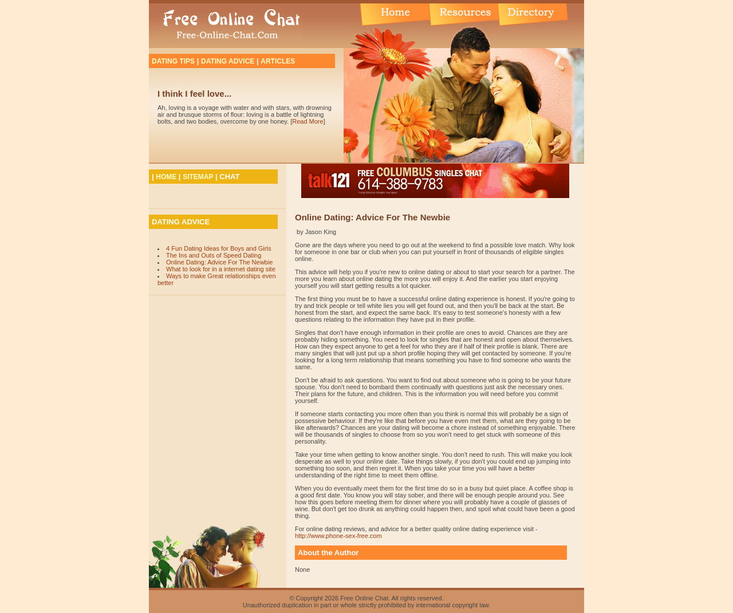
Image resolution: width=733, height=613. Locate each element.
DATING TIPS (173, 61)
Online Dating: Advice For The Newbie (219, 262)
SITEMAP (198, 177)
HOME (166, 177)
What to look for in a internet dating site (220, 269)
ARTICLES (278, 61)
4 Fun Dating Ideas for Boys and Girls (218, 248)
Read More (307, 121)
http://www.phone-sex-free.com (338, 535)
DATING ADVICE (227, 61)
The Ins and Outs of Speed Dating (213, 255)
